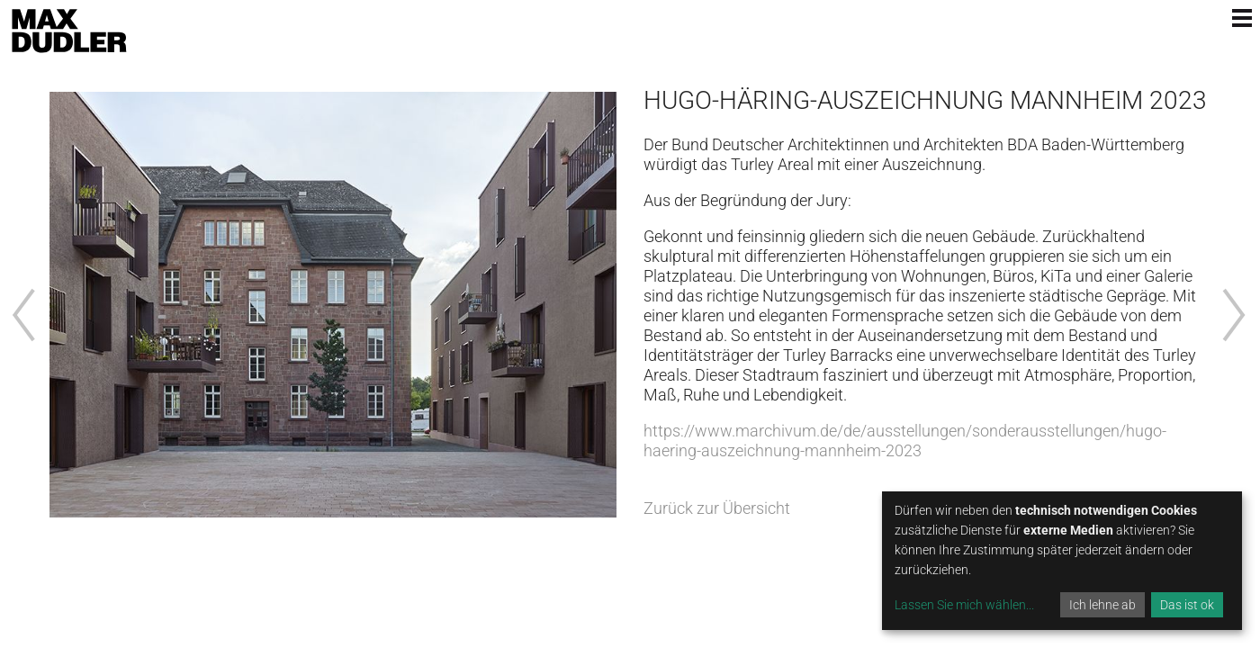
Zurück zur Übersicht (717, 508)
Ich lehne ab (1102, 605)
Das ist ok (1187, 605)
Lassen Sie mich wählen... (964, 605)
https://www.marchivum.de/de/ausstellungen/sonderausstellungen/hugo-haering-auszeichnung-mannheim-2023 (905, 440)
